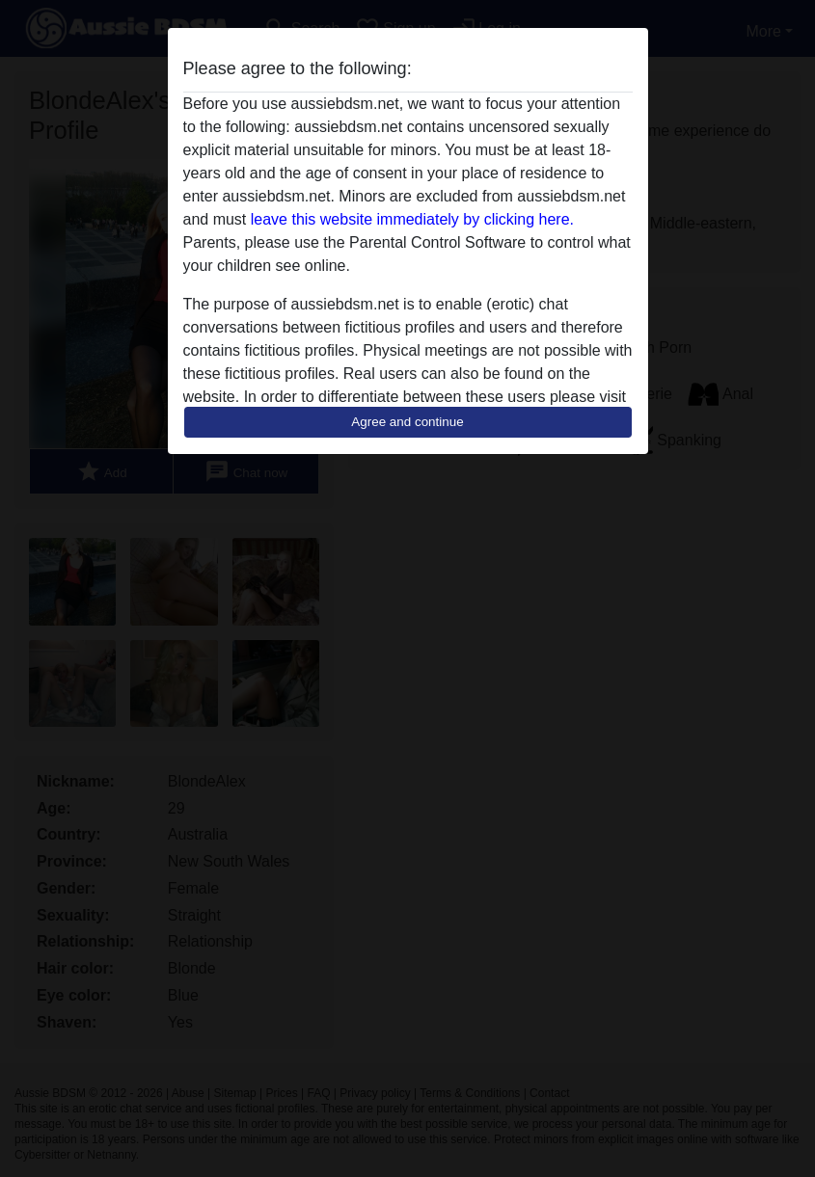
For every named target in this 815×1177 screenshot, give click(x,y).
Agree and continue (407, 422)
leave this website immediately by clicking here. (412, 219)
